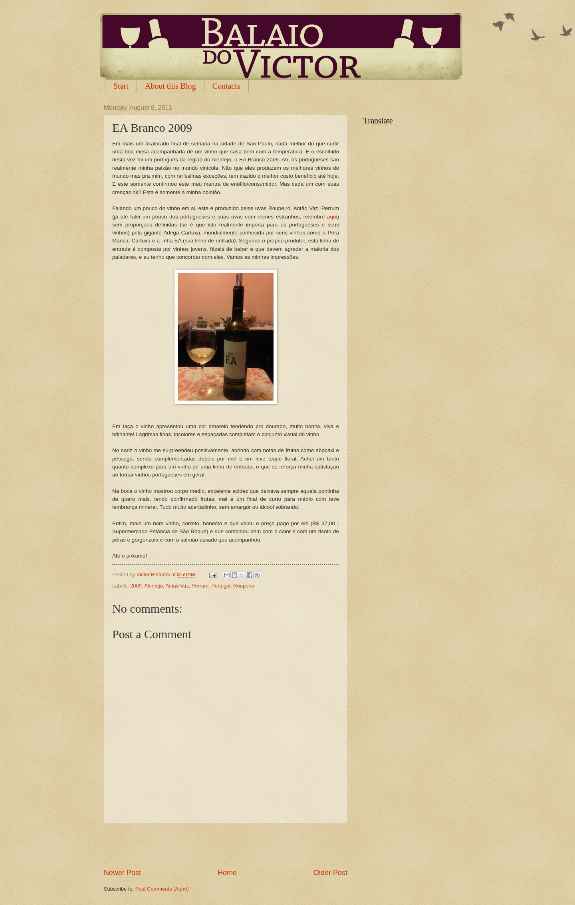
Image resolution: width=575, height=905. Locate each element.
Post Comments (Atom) (162, 889)
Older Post (330, 873)
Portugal (220, 586)
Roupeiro (243, 586)
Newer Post (122, 873)
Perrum (200, 586)
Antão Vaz (176, 586)
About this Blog (170, 85)
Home (227, 873)
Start (121, 85)
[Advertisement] (225, 846)
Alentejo (153, 586)
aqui (332, 217)
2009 (136, 586)
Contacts (226, 85)
